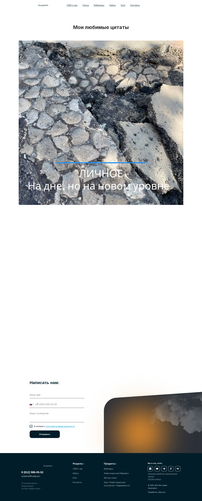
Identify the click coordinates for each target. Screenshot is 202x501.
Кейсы (76, 473)
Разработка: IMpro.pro (156, 492)
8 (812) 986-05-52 (32, 472)
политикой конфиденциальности (60, 426)
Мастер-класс (110, 478)
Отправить (44, 434)
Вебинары (108, 469)
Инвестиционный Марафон (116, 473)
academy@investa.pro (30, 476)
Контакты (77, 482)
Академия (43, 5)
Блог (75, 478)
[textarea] (57, 416)
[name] (57, 394)
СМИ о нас (78, 469)
